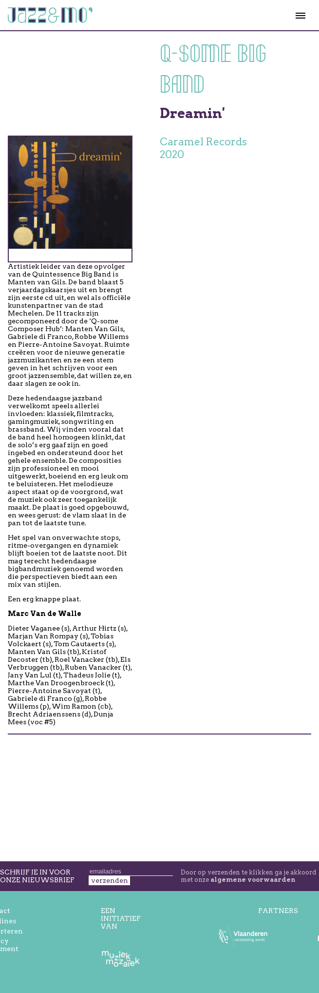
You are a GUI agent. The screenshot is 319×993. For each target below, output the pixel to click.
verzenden (109, 880)
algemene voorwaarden (252, 879)
